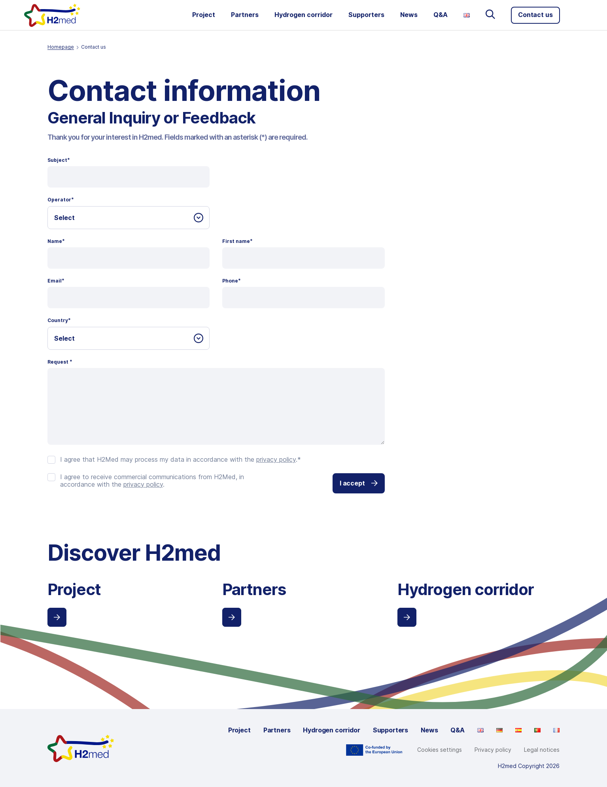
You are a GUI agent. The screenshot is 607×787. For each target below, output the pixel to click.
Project (203, 15)
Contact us (535, 15)
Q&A (440, 15)
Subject (58, 160)
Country (59, 320)
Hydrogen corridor (303, 15)
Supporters (366, 15)
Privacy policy (493, 749)
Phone (231, 281)
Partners (245, 15)
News (409, 15)
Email (55, 281)
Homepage (60, 47)
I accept (359, 483)
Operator (60, 200)
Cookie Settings (440, 750)
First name (237, 241)
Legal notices (542, 749)
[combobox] (128, 217)
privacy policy (276, 459)
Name (56, 241)
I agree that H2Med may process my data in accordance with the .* (180, 459)
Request (59, 362)
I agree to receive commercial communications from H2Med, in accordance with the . (152, 480)
